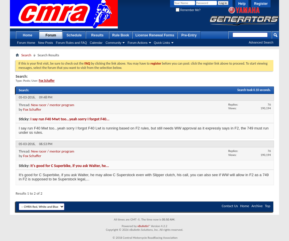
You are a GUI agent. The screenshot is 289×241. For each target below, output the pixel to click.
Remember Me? (188, 10)
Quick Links (162, 42)
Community (114, 42)
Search (26, 55)
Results (97, 35)
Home (27, 35)
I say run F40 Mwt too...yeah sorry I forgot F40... (70, 119)
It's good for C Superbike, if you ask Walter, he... (69, 165)
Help (242, 4)
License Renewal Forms (154, 35)
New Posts (45, 42)
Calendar (96, 42)
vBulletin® (143, 226)
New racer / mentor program (52, 105)
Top (267, 206)
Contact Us (230, 206)
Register (261, 4)
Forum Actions (137, 42)
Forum (50, 35)
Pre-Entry (189, 35)
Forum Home (26, 42)
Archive (257, 206)
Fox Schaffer (32, 109)
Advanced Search (261, 42)
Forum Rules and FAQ (71, 42)
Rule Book (120, 35)
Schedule (73, 35)
